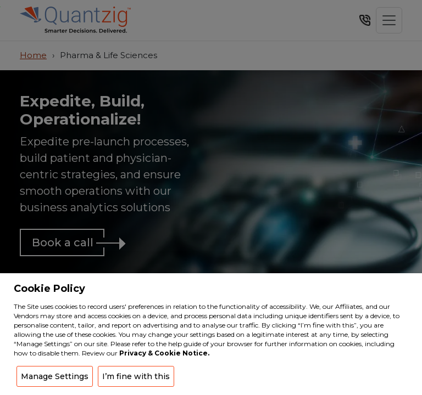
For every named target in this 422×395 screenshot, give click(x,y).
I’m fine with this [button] (136, 376)
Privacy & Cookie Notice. (164, 353)
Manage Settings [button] (54, 376)
